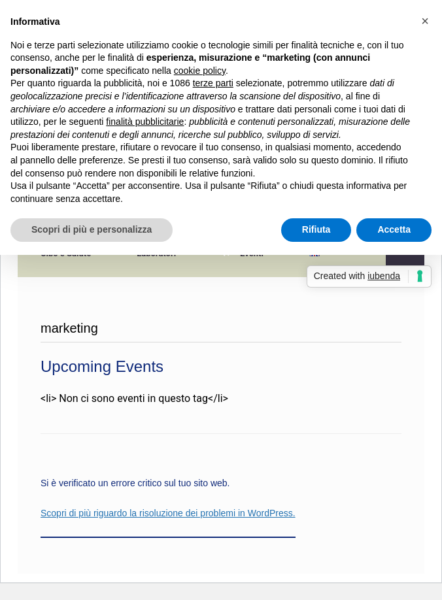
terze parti (213, 83)
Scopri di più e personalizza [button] (91, 229)
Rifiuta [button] (316, 229)
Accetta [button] (394, 229)
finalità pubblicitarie (145, 121)
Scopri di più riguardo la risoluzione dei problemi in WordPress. (168, 513)
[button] (425, 20)
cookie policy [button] (200, 70)
